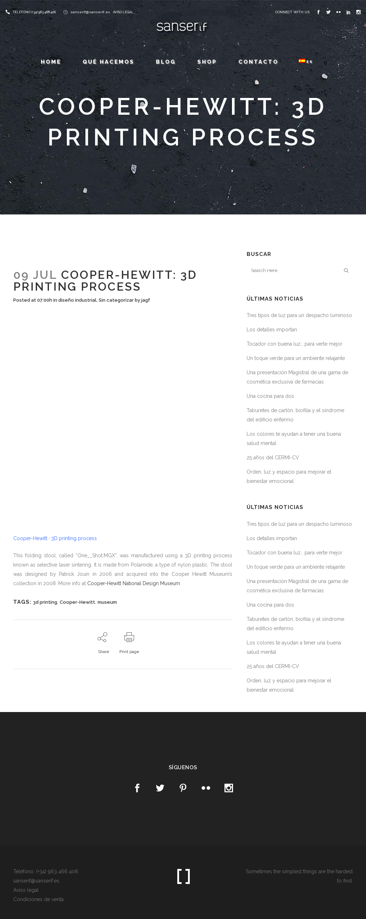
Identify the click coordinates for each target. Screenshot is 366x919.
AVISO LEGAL (123, 12)
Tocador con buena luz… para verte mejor (294, 344)
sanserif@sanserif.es (90, 12)
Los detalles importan (272, 329)
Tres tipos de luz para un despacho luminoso (299, 315)
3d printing (45, 602)
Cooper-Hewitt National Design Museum (133, 583)
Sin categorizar (116, 300)
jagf (145, 300)
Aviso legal (26, 890)
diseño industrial (77, 300)
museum (107, 602)
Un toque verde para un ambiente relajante (296, 358)
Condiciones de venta (38, 899)
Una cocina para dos (270, 396)
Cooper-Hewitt (77, 602)
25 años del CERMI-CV (273, 457)
